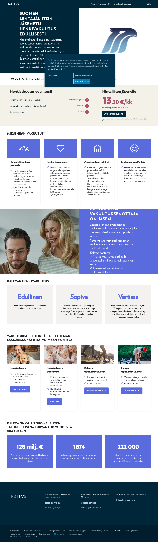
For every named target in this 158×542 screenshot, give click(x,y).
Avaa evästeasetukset (75, 534)
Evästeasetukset (53, 75)
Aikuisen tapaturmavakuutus (33, 531)
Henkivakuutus (20, 389)
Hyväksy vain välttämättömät (84, 75)
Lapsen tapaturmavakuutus (56, 531)
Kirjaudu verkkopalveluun (122, 4)
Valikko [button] (148, 4)
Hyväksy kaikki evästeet (82, 81)
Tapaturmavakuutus (96, 390)
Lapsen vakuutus (132, 390)
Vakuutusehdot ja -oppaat (77, 531)
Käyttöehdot (117, 531)
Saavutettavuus (44, 534)
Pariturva (54, 401)
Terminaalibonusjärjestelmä (99, 531)
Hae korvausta (125, 500)
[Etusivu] (16, 4)
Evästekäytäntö (15, 534)
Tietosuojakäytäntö (131, 531)
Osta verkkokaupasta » (114, 113)
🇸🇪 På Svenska (59, 534)
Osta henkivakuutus (98, 4)
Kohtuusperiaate (29, 534)
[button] (87, 100)
